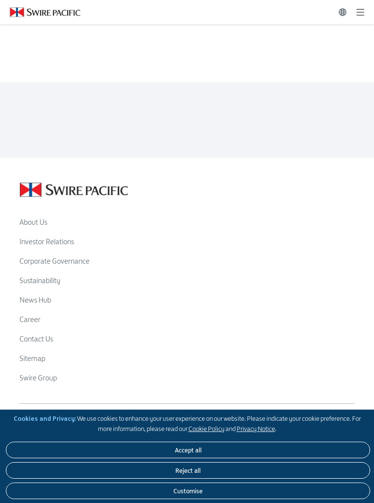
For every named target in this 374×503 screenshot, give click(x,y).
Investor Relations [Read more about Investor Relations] (46, 241)
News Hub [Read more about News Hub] (35, 300)
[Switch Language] (342, 12)
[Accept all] (188, 450)
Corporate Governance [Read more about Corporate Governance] (54, 261)
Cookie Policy (206, 428)
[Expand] (360, 12)
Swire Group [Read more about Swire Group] (38, 377)
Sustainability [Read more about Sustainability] (39, 280)
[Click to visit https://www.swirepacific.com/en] (40, 12)
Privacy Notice (256, 428)
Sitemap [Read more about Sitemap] (32, 358)
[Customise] (188, 491)
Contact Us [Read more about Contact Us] (36, 338)
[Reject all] (188, 470)
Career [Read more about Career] (29, 319)
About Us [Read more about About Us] (33, 222)
